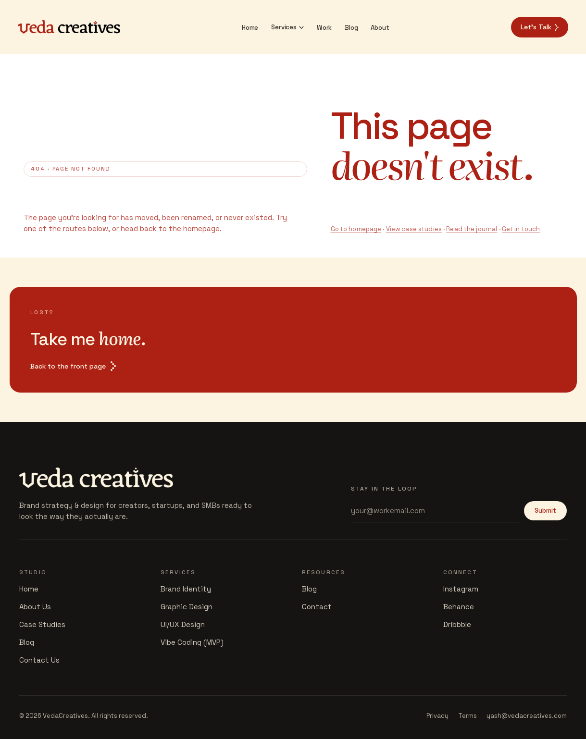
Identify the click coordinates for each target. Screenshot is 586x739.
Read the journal (471, 229)
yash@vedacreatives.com (526, 716)
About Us (35, 606)
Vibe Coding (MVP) (192, 642)
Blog (351, 28)
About (380, 28)
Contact (317, 606)
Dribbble (457, 624)
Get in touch (521, 229)
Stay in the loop (384, 489)
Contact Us (39, 660)
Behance (458, 606)
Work (324, 28)
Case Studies (42, 624)
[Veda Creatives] (69, 27)
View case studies (414, 229)
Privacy (437, 716)
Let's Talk (540, 27)
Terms (467, 716)
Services (287, 27)
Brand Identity (186, 588)
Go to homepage (356, 229)
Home (250, 28)
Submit (545, 510)
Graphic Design (186, 606)
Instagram (460, 588)
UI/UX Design (183, 624)
